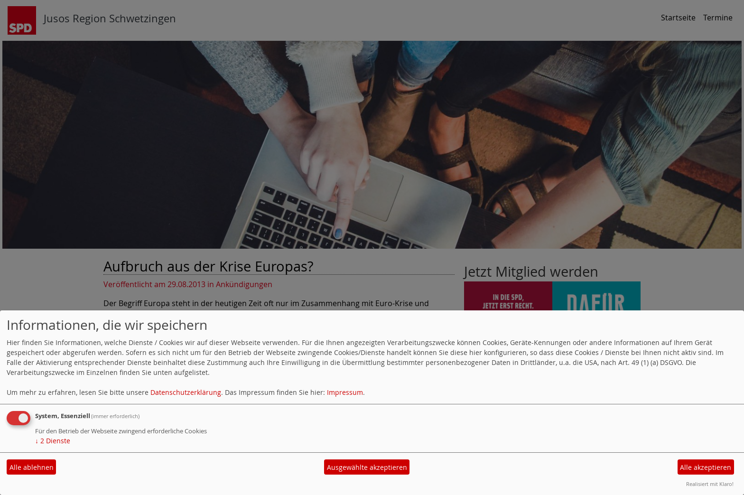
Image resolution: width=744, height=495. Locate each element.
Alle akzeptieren (705, 467)
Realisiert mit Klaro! (710, 483)
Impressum (345, 392)
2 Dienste (52, 440)
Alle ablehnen (31, 467)
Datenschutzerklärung (185, 392)
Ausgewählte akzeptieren (367, 467)
